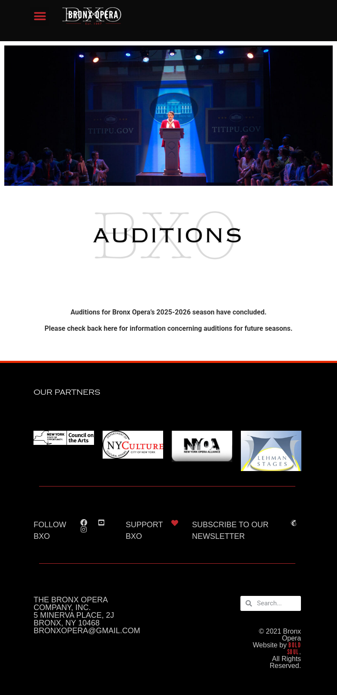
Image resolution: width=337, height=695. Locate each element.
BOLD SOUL (294, 648)
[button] (39, 16)
